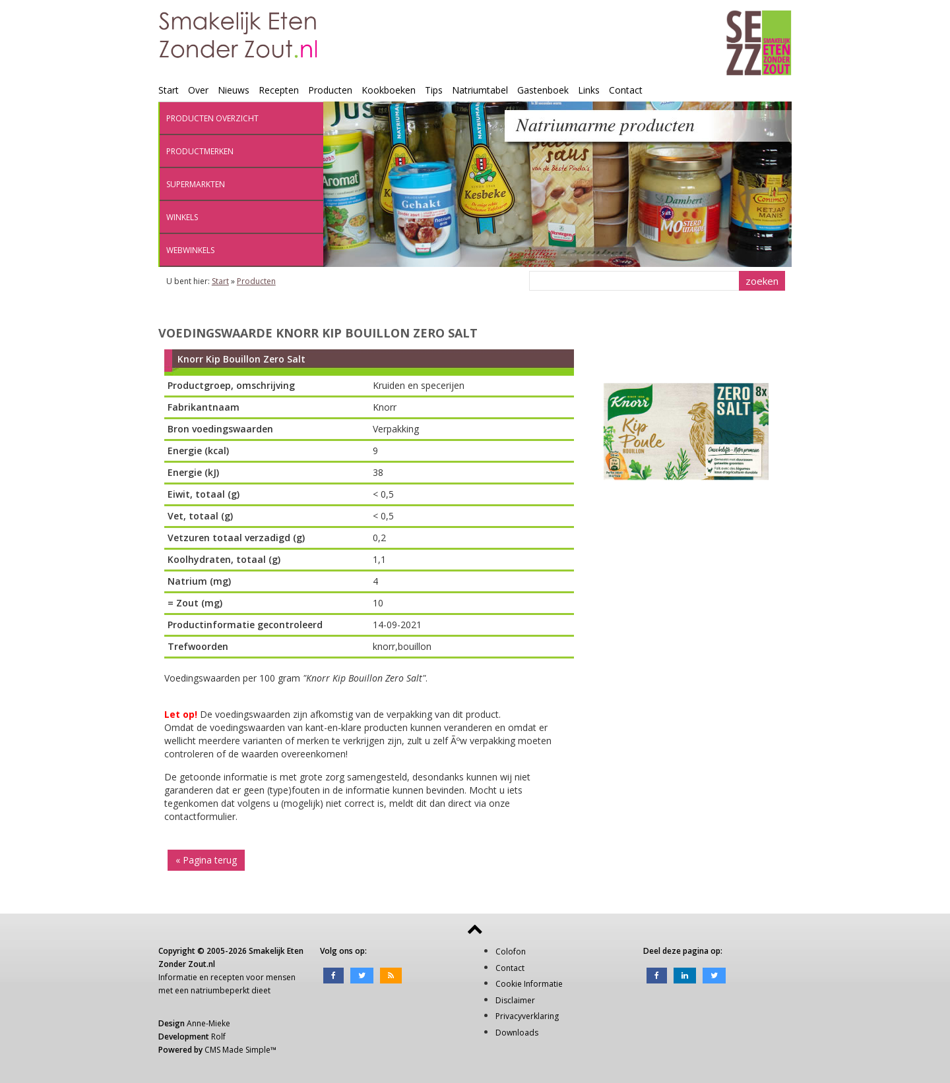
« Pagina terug (206, 860)
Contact (626, 90)
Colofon (510, 951)
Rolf (218, 1036)
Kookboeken (389, 90)
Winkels (182, 217)
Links (589, 90)
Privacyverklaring (527, 1016)
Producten (330, 90)
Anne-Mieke (208, 1023)
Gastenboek (543, 90)
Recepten (279, 90)
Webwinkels (190, 250)
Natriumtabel (480, 90)
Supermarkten (195, 184)
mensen (281, 977)
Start (168, 90)
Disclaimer (515, 1000)
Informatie (177, 977)
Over (198, 90)
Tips (434, 90)
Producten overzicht (212, 118)
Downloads (516, 1032)
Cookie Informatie (529, 983)
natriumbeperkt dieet (230, 990)
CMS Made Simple (237, 1049)
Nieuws (233, 90)
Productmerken (200, 151)
